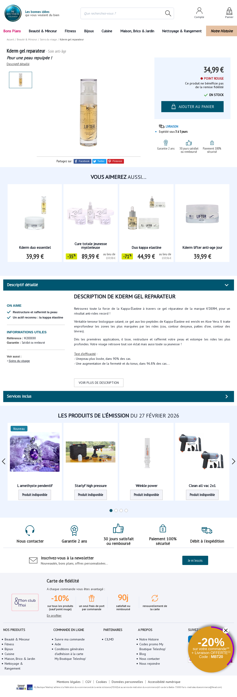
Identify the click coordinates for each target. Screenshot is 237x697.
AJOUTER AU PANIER (192, 106)
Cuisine (107, 31)
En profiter (54, 615)
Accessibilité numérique (164, 682)
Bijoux (89, 31)
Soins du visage (19, 361)
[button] (226, 630)
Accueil (10, 39)
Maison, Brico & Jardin (137, 31)
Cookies (101, 682)
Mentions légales (69, 682)
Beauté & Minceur (43, 31)
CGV (88, 682)
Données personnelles (127, 682)
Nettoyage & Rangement (182, 31)
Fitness (70, 31)
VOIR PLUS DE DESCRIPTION (99, 383)
